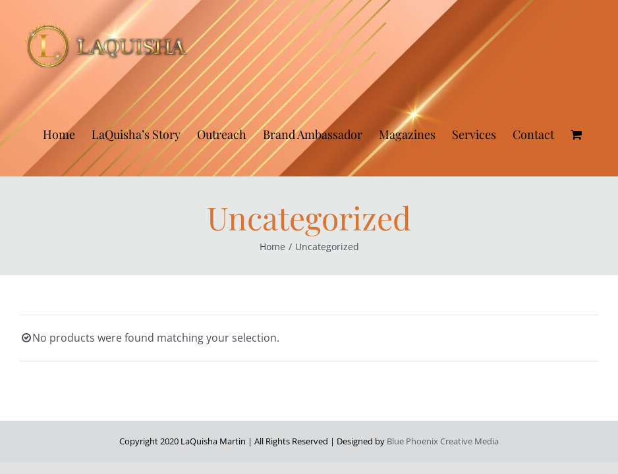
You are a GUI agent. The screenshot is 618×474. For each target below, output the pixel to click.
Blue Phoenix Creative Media (443, 441)
